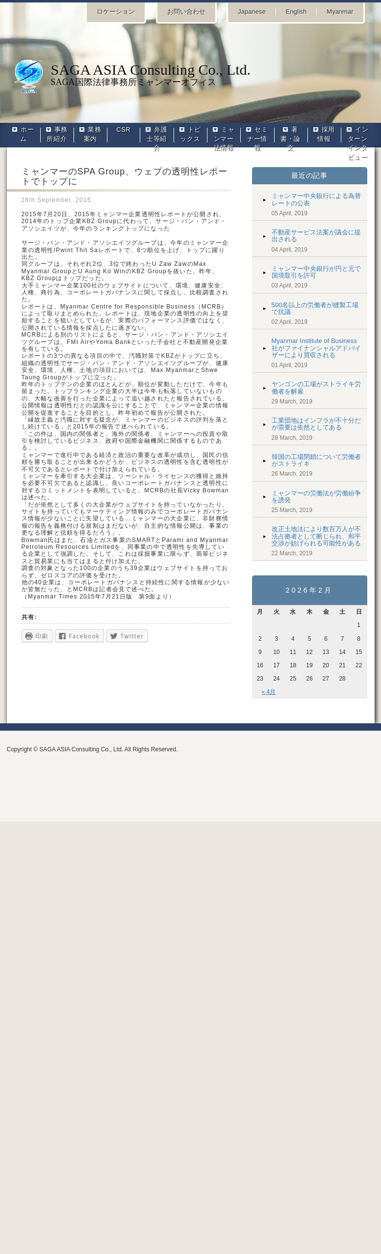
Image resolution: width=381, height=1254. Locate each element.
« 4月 (269, 691)
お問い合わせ (186, 11)
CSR (123, 129)
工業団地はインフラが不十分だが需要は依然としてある (316, 424)
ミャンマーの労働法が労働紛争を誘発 (316, 496)
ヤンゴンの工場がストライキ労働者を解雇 (316, 387)
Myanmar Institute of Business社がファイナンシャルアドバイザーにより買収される (316, 348)
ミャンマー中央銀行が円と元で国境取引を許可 (316, 272)
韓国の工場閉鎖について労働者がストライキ (316, 460)
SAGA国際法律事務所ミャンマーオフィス (191, 74)
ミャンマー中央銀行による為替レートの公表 (316, 199)
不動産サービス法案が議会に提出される (316, 235)
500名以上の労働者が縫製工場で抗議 (315, 308)
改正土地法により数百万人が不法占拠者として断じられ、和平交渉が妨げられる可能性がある (316, 536)
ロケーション (116, 11)
